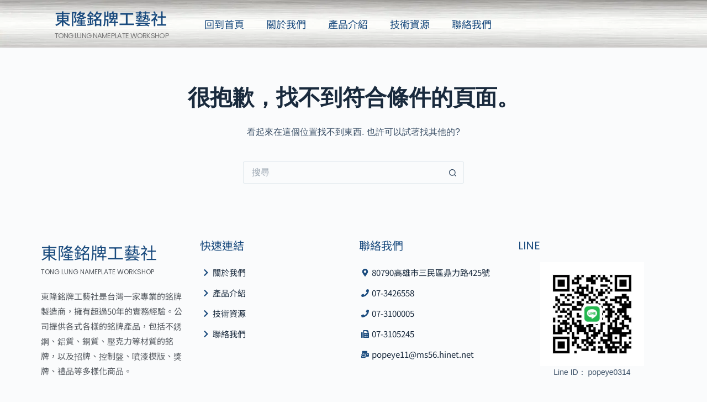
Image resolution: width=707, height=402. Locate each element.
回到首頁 (224, 24)
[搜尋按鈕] (453, 172)
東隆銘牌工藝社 (111, 17)
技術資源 (410, 24)
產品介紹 (348, 24)
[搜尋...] (342, 172)
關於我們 (286, 24)
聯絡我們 (472, 24)
